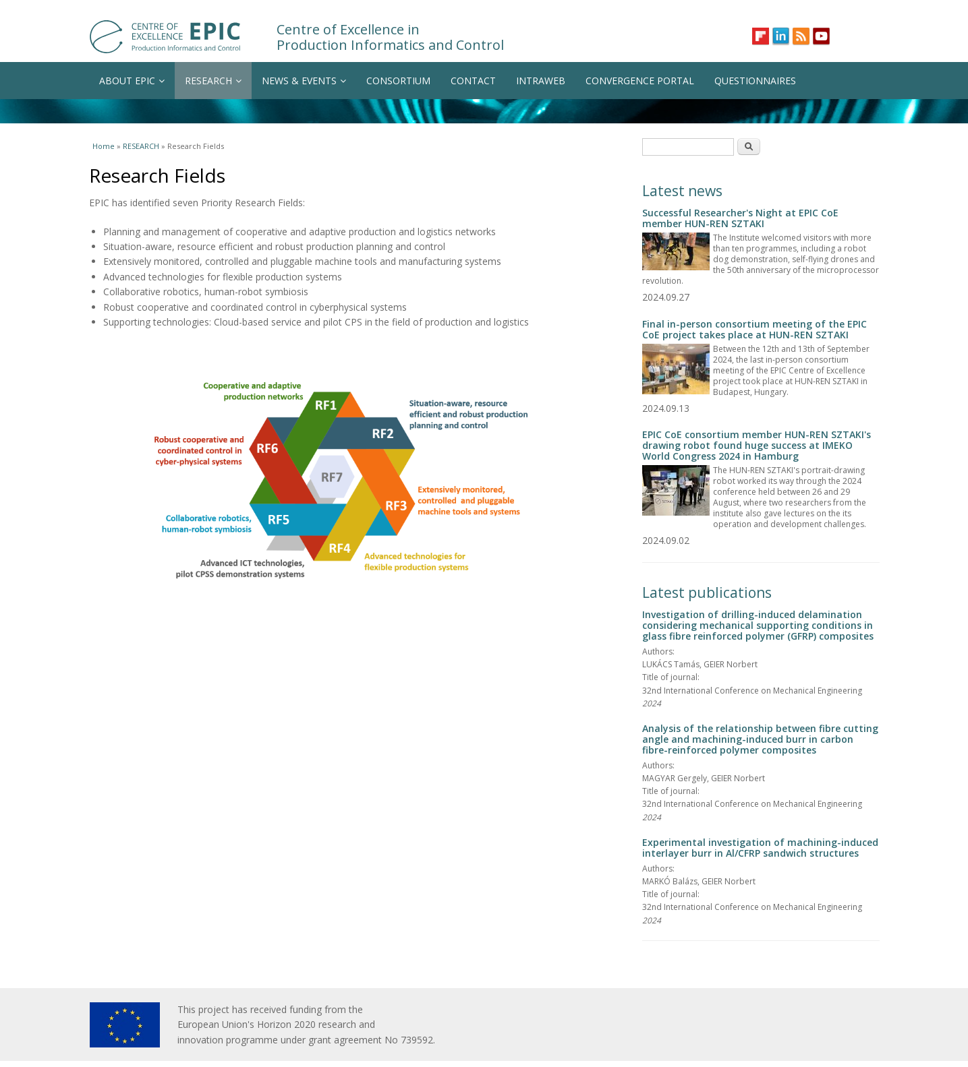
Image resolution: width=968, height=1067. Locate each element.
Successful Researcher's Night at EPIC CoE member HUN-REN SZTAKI (740, 218)
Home (103, 146)
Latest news (682, 190)
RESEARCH (213, 80)
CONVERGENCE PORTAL (640, 80)
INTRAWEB (540, 80)
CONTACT (473, 80)
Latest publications (707, 592)
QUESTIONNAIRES (755, 80)
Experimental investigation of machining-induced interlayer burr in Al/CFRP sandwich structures (760, 847)
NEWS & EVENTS (304, 80)
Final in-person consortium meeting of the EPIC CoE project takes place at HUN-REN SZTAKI (754, 329)
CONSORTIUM (398, 80)
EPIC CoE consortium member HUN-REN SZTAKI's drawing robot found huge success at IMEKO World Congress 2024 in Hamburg (756, 445)
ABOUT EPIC (132, 80)
